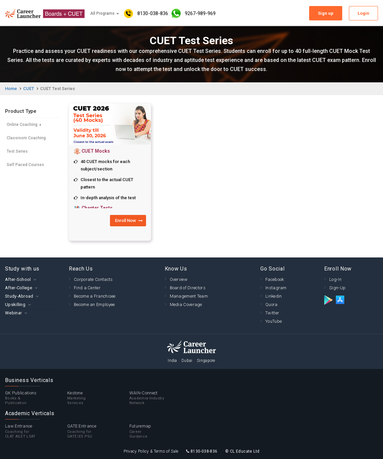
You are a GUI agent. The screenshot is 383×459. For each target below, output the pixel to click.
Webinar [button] (13, 312)
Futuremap (160, 431)
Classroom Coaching (26, 138)
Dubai (187, 360)
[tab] (32, 279)
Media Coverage (186, 304)
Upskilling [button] (15, 304)
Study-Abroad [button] (19, 296)
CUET (28, 88)
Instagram (276, 287)
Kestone (98, 398)
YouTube (273, 321)
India (172, 360)
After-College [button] (18, 287)
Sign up (326, 13)
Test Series (17, 151)
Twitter (272, 312)
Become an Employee (94, 304)
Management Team (189, 296)
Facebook (274, 279)
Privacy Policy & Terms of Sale (151, 451)
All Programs (104, 13)
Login (363, 13)
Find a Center (87, 287)
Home (11, 88)
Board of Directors (188, 287)
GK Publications (36, 398)
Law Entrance (36, 431)
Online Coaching (24, 124)
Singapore (206, 360)
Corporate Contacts (93, 279)
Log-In (335, 279)
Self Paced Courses (25, 164)
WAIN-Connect (160, 398)
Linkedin (273, 296)
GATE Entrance (98, 431)
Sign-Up (337, 287)
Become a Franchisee (95, 296)
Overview (178, 279)
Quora (271, 304)
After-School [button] (18, 279)
